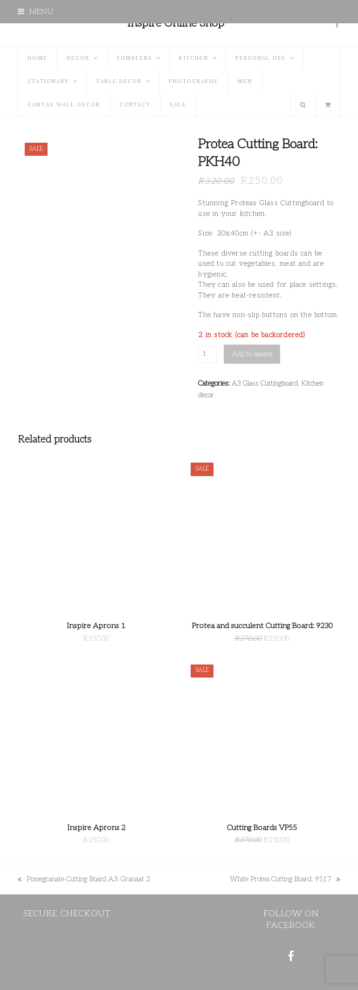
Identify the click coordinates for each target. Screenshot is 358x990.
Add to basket (252, 354)
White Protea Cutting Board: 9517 (285, 880)
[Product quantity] (207, 354)
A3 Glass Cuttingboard (265, 383)
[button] (35, 11)
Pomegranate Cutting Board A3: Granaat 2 (84, 880)
